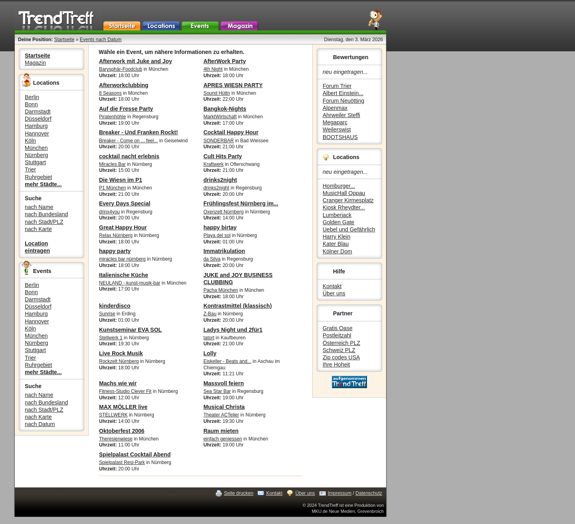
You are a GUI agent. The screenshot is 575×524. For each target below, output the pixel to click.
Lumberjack (337, 215)
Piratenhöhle (112, 117)
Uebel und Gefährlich (349, 229)
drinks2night (220, 180)
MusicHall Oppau (344, 193)
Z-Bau (209, 314)
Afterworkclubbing (124, 85)
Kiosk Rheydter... (344, 207)
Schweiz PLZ (339, 350)
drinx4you (109, 212)
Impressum (339, 493)
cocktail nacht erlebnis (129, 156)
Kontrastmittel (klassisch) (237, 306)
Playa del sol (216, 235)
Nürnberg (36, 155)
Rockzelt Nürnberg (119, 361)
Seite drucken (238, 493)
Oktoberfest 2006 (122, 431)
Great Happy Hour (123, 227)
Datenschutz (368, 493)
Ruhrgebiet (38, 177)
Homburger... (339, 186)
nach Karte (38, 229)
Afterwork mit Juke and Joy (135, 61)
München (36, 148)
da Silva (211, 259)
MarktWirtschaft (219, 117)
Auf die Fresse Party (126, 109)
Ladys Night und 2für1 (232, 330)
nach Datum (40, 424)
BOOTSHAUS (340, 137)
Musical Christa (223, 407)
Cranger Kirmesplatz (348, 200)
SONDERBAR (218, 140)
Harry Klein (336, 236)
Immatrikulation (224, 251)
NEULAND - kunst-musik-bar (129, 283)
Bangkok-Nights (224, 109)
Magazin (35, 63)
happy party (115, 251)
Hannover (37, 133)
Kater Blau (336, 244)
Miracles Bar (112, 164)
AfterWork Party (224, 61)
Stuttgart (35, 162)
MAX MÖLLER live (123, 407)
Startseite (64, 39)
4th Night (212, 69)
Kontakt (332, 286)
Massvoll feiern (223, 383)
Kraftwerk (213, 164)
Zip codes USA (341, 357)
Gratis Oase (338, 328)
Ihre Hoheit (336, 364)
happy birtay (219, 227)
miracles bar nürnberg (122, 259)
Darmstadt (38, 111)
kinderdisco (115, 306)
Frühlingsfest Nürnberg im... (240, 203)
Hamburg (36, 126)
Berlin (32, 97)
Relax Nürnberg (116, 235)
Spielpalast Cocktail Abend (135, 454)
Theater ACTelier (221, 415)
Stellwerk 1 (111, 338)
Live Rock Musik (121, 353)
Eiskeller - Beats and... (227, 361)
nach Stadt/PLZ (44, 222)
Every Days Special (124, 203)
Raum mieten (220, 431)
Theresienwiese (116, 439)
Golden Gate (338, 222)
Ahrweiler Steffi (341, 115)
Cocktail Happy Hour (230, 132)
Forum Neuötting (343, 101)
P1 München (112, 188)
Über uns (334, 293)
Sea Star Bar (217, 391)
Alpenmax (335, 108)
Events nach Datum (101, 39)
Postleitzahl (337, 335)
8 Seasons (110, 93)
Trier (30, 169)
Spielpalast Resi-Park (122, 462)
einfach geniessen (222, 439)
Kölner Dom (337, 251)
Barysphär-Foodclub (120, 69)
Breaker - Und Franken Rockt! (138, 132)
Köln (30, 140)
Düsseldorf (38, 119)
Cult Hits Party (222, 156)
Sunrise (107, 314)
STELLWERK (113, 415)
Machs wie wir (118, 383)
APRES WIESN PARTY (232, 85)
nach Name (39, 207)
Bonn (31, 104)
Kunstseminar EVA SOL (130, 330)
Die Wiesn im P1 (120, 180)
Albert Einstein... (343, 93)
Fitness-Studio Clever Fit (125, 391)
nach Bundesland (46, 214)
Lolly (209, 353)
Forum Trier (337, 86)
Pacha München (220, 290)
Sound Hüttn (216, 93)
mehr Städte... (43, 184)
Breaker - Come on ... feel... (128, 140)
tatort (208, 338)
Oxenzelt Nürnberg (223, 212)
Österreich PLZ (341, 343)
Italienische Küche (123, 275)
